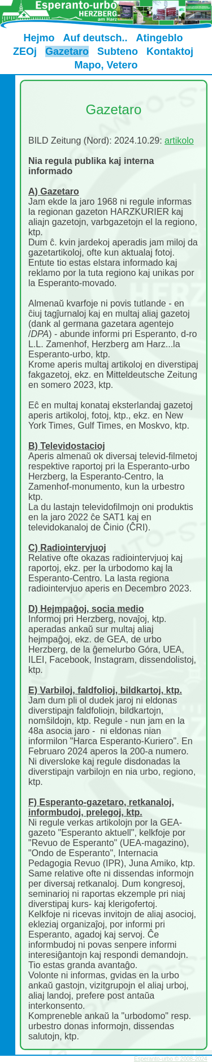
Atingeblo (159, 38)
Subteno (117, 51)
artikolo (179, 140)
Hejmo (38, 38)
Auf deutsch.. (95, 38)
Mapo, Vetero (105, 65)
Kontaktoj (169, 51)
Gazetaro (67, 51)
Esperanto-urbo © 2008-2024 (170, 1059)
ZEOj (25, 51)
